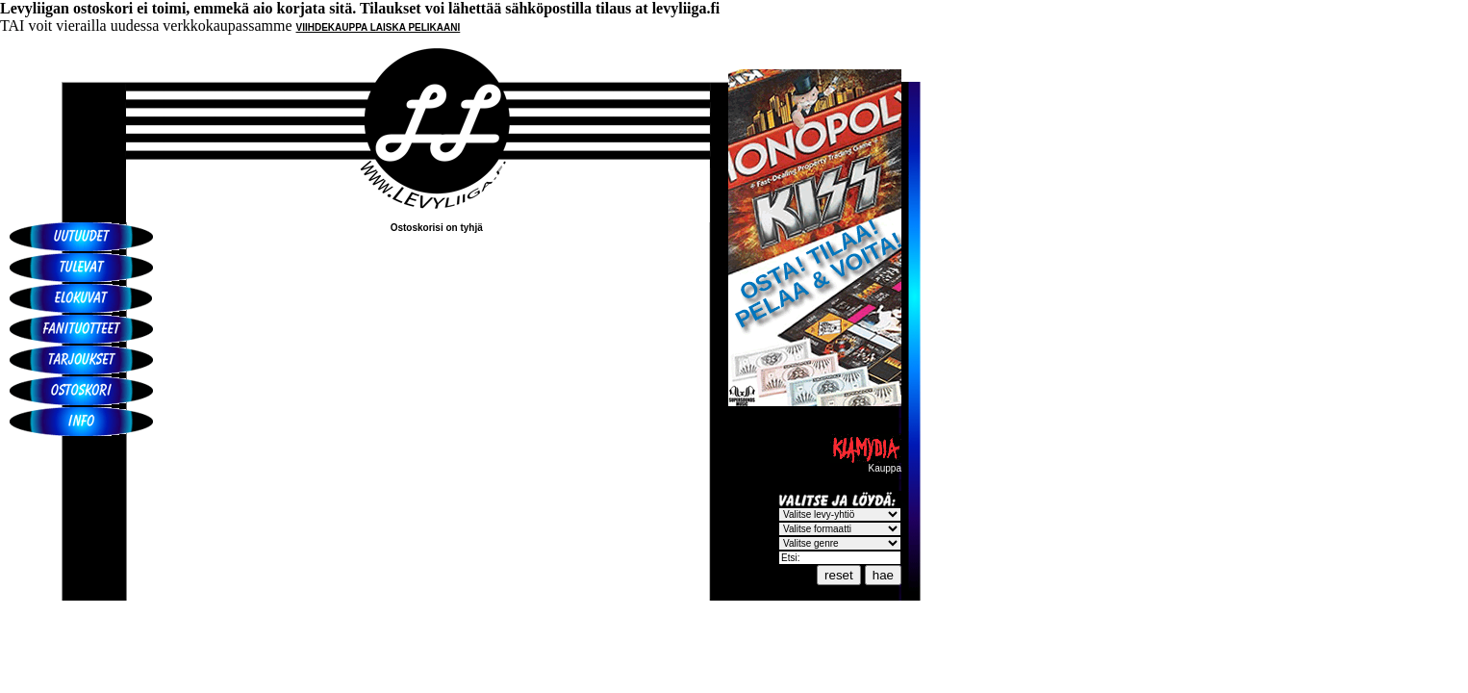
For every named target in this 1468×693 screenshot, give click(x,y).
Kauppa (865, 464)
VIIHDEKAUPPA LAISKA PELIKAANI (378, 27)
